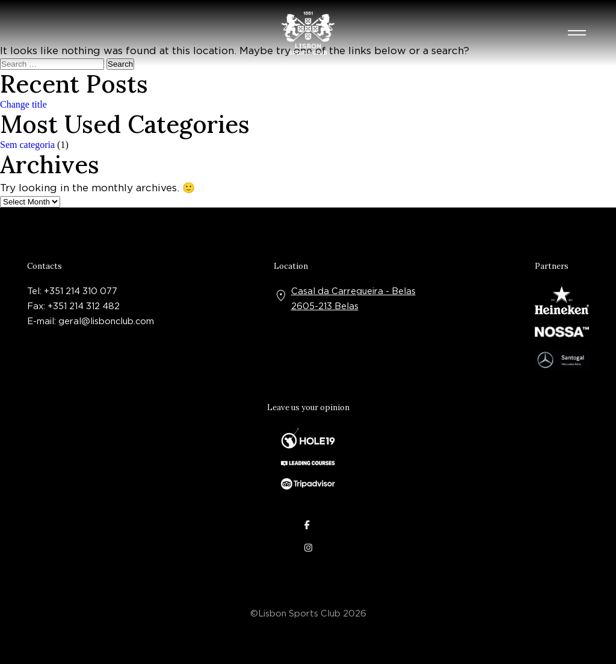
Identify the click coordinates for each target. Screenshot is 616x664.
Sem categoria (27, 145)
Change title (23, 104)
